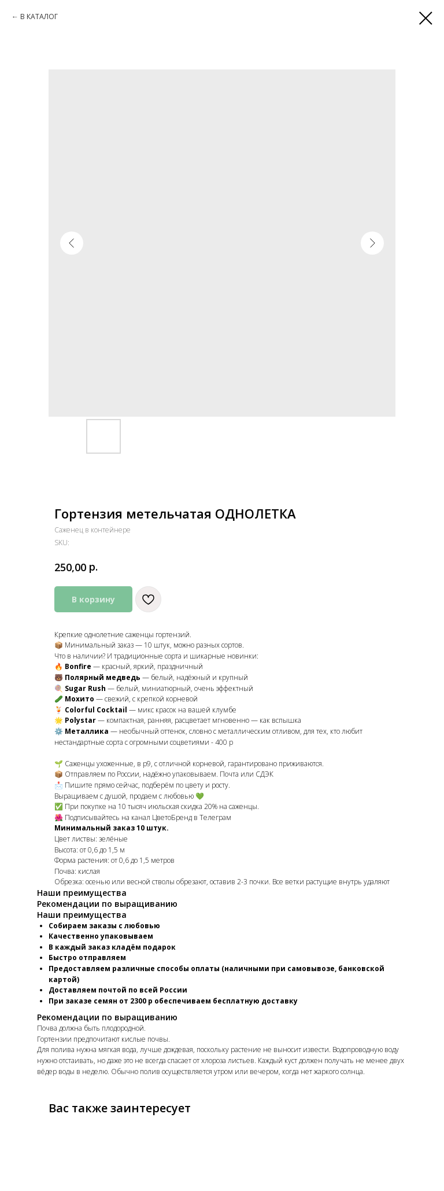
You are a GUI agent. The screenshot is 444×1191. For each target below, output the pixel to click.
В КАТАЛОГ (39, 16)
